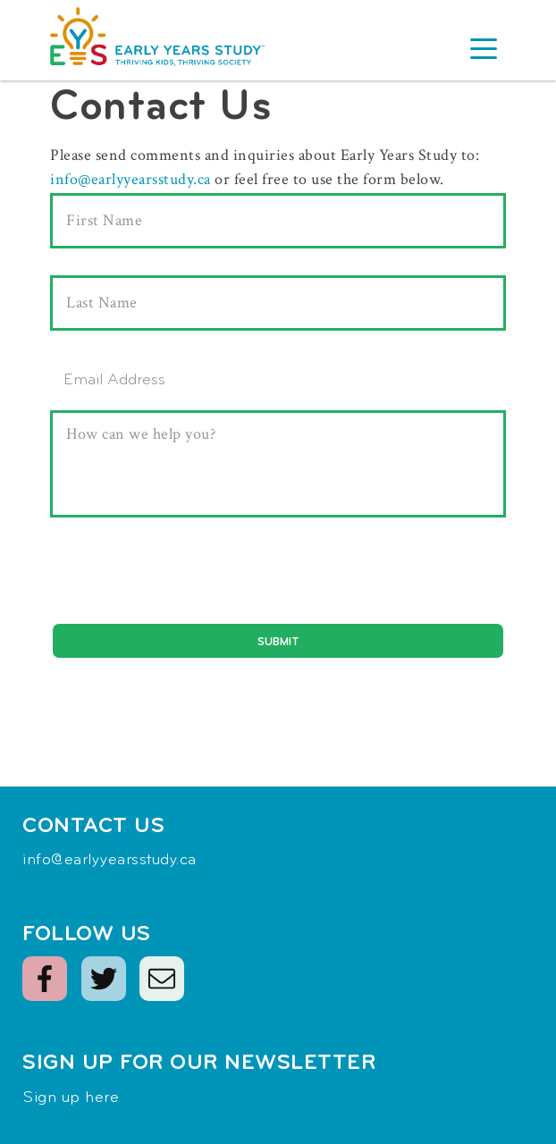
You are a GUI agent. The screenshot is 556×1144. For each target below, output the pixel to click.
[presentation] (186, 582)
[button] (483, 51)
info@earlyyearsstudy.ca (130, 179)
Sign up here (70, 1097)
